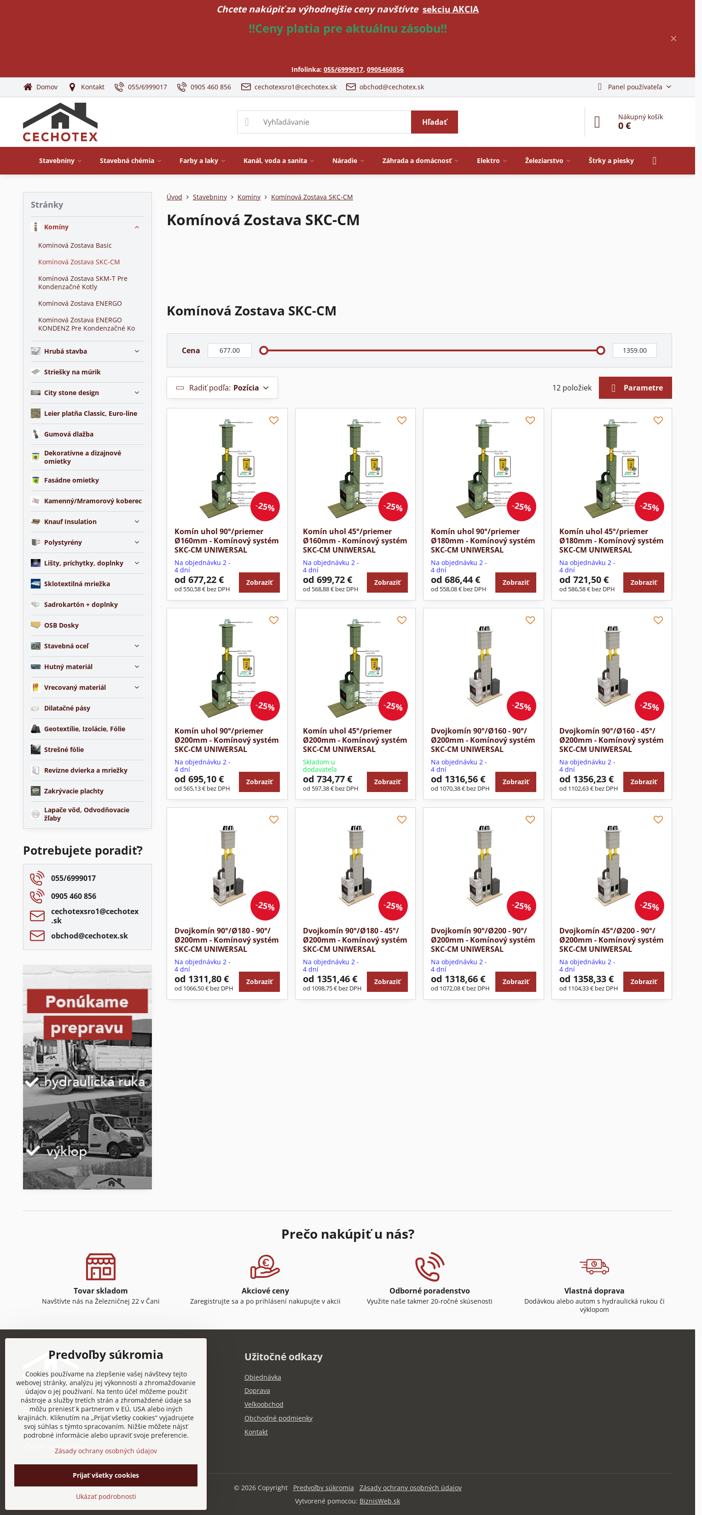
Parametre (635, 388)
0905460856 (385, 69)
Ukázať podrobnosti (106, 1496)
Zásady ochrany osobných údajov (411, 1487)
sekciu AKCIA (451, 9)
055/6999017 (343, 69)
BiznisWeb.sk (380, 1501)
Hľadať (434, 122)
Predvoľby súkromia (323, 1487)
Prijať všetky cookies (106, 1475)
